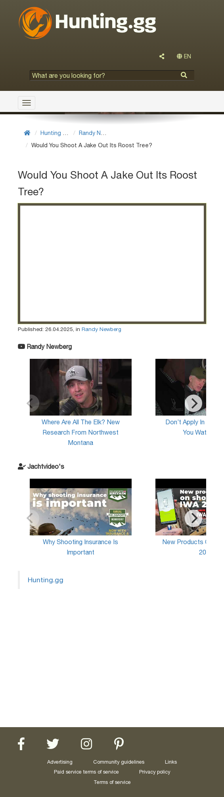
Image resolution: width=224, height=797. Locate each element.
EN (184, 56)
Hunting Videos (60, 132)
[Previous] (30, 403)
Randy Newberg (100, 132)
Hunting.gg (45, 580)
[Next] (193, 403)
